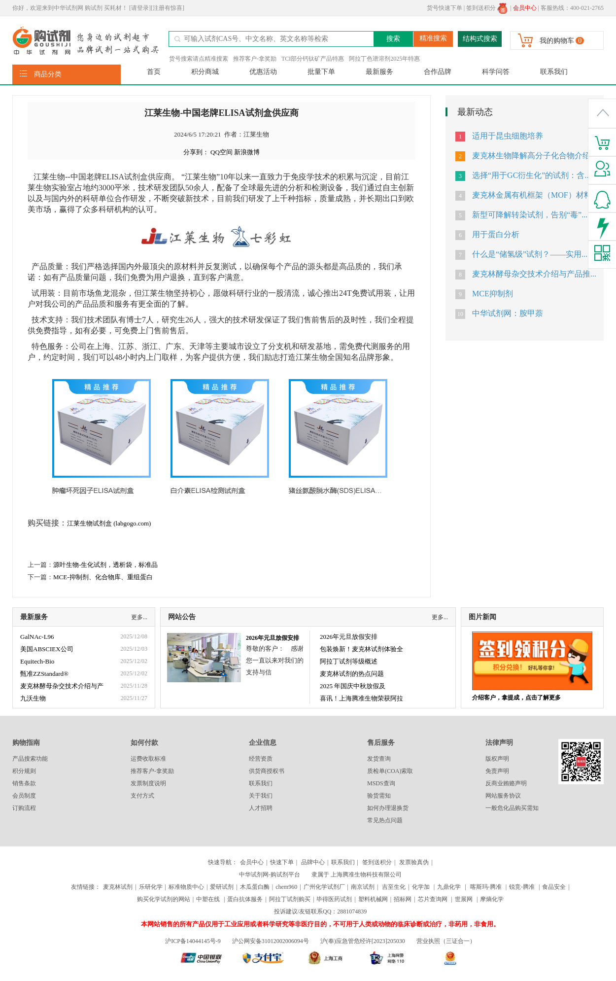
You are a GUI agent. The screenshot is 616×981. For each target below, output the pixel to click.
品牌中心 (313, 862)
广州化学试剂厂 (324, 886)
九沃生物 (33, 698)
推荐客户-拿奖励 (254, 58)
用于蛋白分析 (495, 234)
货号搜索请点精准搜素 (198, 58)
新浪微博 (247, 152)
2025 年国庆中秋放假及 (352, 686)
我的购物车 (557, 40)
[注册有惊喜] (167, 7)
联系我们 (554, 71)
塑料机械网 (373, 899)
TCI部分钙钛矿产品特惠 (312, 58)
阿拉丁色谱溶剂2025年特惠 (384, 58)
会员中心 (252, 862)
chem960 (286, 886)
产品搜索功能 (30, 758)
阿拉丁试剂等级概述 (348, 661)
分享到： (196, 152)
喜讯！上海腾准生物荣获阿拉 (361, 698)
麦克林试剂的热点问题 (352, 673)
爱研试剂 (222, 886)
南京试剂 (363, 886)
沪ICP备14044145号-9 (193, 941)
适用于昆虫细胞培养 (507, 136)
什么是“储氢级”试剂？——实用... (529, 254)
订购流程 (24, 808)
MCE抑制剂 (492, 293)
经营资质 (261, 758)
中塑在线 (208, 899)
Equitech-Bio (37, 661)
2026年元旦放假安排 (272, 637)
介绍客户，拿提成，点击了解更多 (516, 697)
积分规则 (24, 771)
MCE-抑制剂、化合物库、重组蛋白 (103, 577)
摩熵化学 (492, 899)
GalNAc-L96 (37, 636)
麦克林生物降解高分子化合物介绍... (534, 155)
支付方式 (142, 795)
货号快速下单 (444, 7)
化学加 (421, 886)
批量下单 (321, 71)
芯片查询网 (433, 899)
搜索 (393, 38)
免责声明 (497, 771)
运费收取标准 (148, 758)
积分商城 (205, 71)
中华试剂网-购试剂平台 (269, 874)
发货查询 (379, 758)
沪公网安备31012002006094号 (270, 941)
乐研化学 (151, 886)
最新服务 (379, 71)
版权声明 (497, 758)
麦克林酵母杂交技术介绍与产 (61, 686)
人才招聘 (261, 808)
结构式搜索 (480, 38)
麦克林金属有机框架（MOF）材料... (535, 195)
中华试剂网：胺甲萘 (507, 313)
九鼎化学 (449, 886)
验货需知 (379, 795)
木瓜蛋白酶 (255, 886)
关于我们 (261, 795)
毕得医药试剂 (334, 899)
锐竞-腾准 (522, 886)
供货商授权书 (266, 771)
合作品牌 (437, 71)
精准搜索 (433, 38)
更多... (139, 617)
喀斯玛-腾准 (486, 886)
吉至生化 (394, 886)
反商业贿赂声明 (506, 783)
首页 (154, 71)
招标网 (402, 899)
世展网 (464, 899)
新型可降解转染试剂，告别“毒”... (529, 214)
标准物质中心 (186, 886)
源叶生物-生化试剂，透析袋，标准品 (105, 564)
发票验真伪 (413, 862)
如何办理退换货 (388, 808)
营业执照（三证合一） (446, 941)
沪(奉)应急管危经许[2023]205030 (362, 941)
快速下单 (282, 862)
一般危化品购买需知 (512, 808)
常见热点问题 (385, 820)
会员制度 (24, 795)
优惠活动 (263, 71)
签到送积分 (486, 7)
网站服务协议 (503, 795)
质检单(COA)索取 (390, 771)
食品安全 (554, 886)
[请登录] (140, 7)
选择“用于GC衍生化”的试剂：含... (531, 175)
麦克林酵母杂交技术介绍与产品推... (534, 274)
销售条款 (24, 783)
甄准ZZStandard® (44, 673)
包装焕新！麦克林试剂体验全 (361, 649)
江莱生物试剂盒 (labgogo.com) (109, 523)
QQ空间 (221, 152)
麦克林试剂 (118, 886)
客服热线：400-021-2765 (572, 7)
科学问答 (496, 71)
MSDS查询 (381, 783)
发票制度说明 (148, 783)
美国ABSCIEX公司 (46, 649)
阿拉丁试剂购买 (289, 899)
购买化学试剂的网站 (163, 899)
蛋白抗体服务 (245, 899)
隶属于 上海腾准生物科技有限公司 (356, 874)
